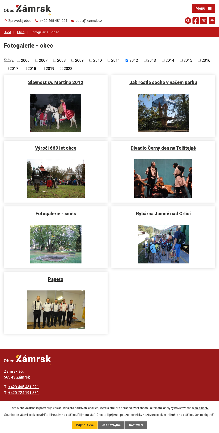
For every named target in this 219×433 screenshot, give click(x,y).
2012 (133, 60)
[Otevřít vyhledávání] (188, 20)
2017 (14, 68)
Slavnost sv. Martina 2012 (55, 82)
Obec (20, 32)
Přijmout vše (85, 425)
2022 (68, 68)
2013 (151, 60)
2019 (50, 68)
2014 (170, 60)
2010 (97, 60)
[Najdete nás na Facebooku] (195, 21)
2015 (187, 60)
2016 (206, 60)
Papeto (55, 279)
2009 (79, 60)
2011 (115, 60)
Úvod (7, 32)
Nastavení (136, 425)
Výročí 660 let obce (55, 148)
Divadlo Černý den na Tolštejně (163, 148)
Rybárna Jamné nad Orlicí (163, 213)
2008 (61, 60)
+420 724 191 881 (23, 392)
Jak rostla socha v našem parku (163, 82)
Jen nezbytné (111, 425)
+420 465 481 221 (23, 387)
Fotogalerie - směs (56, 213)
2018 (32, 68)
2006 (25, 60)
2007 (43, 60)
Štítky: (9, 60)
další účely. (201, 408)
